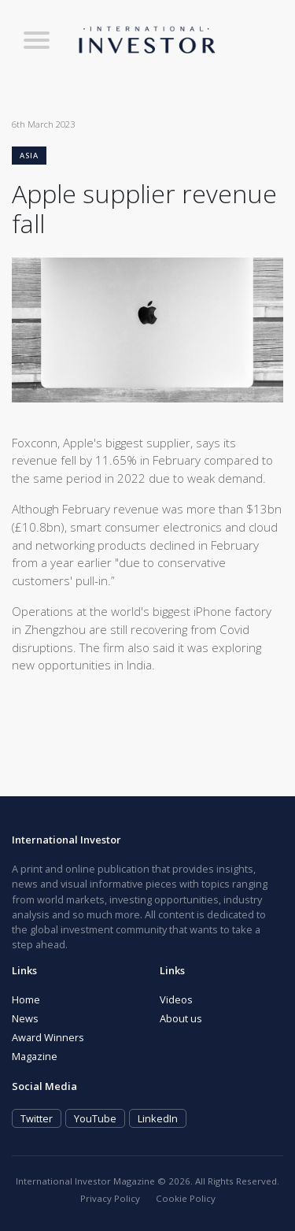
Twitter (36, 1118)
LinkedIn (158, 1118)
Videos (176, 999)
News (25, 1018)
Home (26, 999)
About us (181, 1018)
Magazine (34, 1056)
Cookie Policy (186, 1198)
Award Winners (48, 1037)
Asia (29, 155)
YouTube (95, 1118)
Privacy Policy (110, 1198)
